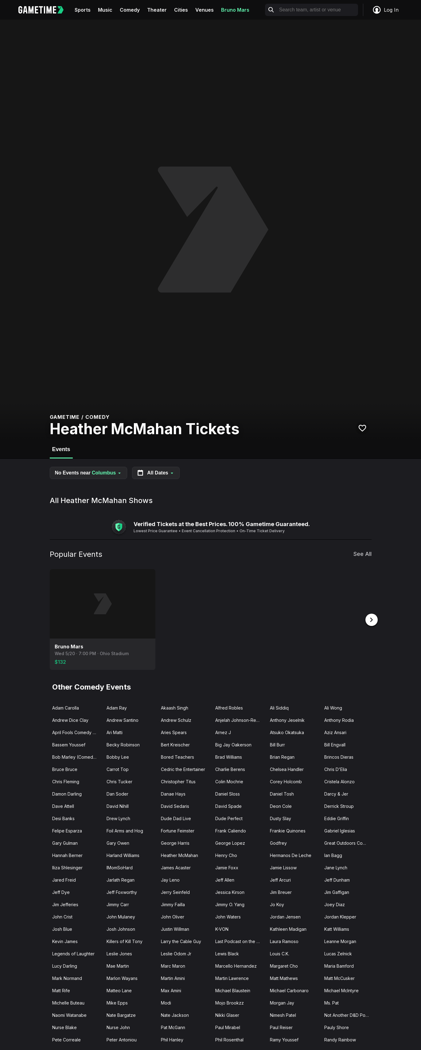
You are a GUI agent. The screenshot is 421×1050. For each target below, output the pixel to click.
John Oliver (172, 916)
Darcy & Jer (336, 793)
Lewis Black (227, 953)
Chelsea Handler (287, 768)
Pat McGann (173, 1026)
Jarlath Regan (120, 879)
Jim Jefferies (65, 903)
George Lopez (230, 842)
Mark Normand (67, 977)
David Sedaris (175, 805)
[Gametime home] (44, 10)
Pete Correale (66, 1039)
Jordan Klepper (340, 916)
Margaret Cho (284, 965)
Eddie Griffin (336, 817)
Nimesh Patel (283, 1014)
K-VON (221, 928)
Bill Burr (277, 744)
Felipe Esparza (67, 830)
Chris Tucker (119, 781)
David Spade (228, 805)
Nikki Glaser (227, 1014)
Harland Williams (123, 854)
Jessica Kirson (229, 891)
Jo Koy (277, 903)
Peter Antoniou (122, 1039)
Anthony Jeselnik (287, 719)
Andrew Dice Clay (70, 719)
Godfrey (278, 842)
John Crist (62, 916)
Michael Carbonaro (289, 990)
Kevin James (65, 940)
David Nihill (118, 805)
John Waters (228, 916)
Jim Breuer (281, 891)
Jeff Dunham (337, 879)
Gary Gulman (65, 842)
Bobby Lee (118, 756)
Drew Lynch (118, 817)
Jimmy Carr (118, 903)
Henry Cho (226, 854)
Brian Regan (282, 756)
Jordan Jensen (285, 916)
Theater (157, 10)
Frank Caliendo (230, 830)
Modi (166, 1002)
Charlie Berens (230, 768)
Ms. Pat (331, 1002)
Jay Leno (170, 879)
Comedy (130, 10)
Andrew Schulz (176, 719)
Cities (181, 10)
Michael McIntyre (341, 990)
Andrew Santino (122, 719)
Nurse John (118, 1026)
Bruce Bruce (64, 768)
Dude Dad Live (176, 817)
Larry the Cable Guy (181, 940)
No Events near (88, 473)
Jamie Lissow (283, 867)
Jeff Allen (224, 879)
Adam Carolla (65, 707)
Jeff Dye (61, 891)
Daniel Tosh (282, 793)
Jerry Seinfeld (175, 891)
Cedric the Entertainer (183, 768)
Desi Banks (63, 817)
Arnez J (223, 731)
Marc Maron (173, 965)
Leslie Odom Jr (176, 953)
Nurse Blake (64, 1026)
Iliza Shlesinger (67, 867)
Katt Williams (336, 928)
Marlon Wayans (122, 977)
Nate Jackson (175, 1014)
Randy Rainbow (340, 1039)
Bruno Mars (235, 10)
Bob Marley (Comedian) (76, 756)
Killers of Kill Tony (124, 940)
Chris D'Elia (335, 768)
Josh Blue (62, 928)
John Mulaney (121, 916)
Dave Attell (63, 805)
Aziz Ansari (335, 731)
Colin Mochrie (229, 781)
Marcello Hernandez (236, 965)
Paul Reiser (281, 1026)
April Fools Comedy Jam (76, 731)
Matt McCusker (339, 977)
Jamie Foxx (226, 867)
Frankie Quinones (288, 830)
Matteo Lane (119, 990)
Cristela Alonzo (339, 781)
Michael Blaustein (232, 990)
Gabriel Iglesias (339, 830)
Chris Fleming (65, 781)
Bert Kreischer (175, 744)
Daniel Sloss (227, 793)
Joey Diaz (334, 903)
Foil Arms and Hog (125, 830)
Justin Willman (175, 928)
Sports (83, 10)
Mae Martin (118, 965)
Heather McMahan (179, 854)
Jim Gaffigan (336, 891)
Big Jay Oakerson (233, 744)
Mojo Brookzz (229, 1002)
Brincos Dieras (338, 756)
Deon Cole (281, 805)
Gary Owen (118, 842)
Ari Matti (115, 731)
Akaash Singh (174, 707)
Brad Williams (228, 756)
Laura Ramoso (284, 940)
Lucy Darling (64, 965)
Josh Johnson (121, 928)
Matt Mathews (284, 977)
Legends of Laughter (73, 953)
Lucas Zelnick (338, 953)
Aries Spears (174, 731)
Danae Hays (173, 793)
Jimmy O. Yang (229, 903)
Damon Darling (67, 793)
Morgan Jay (282, 1002)
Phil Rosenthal (229, 1039)
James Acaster (176, 867)
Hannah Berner (67, 854)
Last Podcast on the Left (239, 940)
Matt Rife (61, 990)
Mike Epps (117, 1002)
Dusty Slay (280, 817)
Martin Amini (173, 977)
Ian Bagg (333, 854)
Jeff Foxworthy (122, 891)
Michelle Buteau (68, 1002)
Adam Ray (117, 707)
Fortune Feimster (177, 830)
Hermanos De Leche (290, 854)
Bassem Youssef (68, 744)
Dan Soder (117, 793)
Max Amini (171, 990)
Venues (204, 10)
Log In (385, 9)
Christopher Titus (178, 781)
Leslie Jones (119, 953)
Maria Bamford (339, 965)
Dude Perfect (229, 817)
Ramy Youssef (284, 1039)
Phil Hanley (172, 1039)
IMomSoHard (120, 867)
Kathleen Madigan (288, 928)
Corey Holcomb (286, 781)
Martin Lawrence (232, 977)
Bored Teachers (177, 756)
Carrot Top (118, 768)
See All (362, 554)
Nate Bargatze (121, 1014)
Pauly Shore (336, 1026)
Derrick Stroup (339, 805)
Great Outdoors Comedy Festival (349, 842)
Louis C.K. (279, 953)
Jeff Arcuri (280, 879)
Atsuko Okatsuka (287, 731)
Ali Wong (333, 707)
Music (105, 10)
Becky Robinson (123, 744)
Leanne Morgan (340, 940)
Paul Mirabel (227, 1026)
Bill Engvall (334, 744)
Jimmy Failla (173, 903)
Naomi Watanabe (69, 1014)
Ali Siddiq (279, 707)
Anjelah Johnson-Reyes (239, 719)
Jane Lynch (335, 867)
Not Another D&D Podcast (349, 1014)
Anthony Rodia (339, 719)
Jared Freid (64, 879)
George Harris (175, 842)
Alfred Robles (229, 707)
